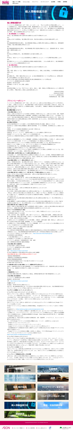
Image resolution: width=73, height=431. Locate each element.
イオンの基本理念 (31, 428)
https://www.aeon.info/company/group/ (42, 233)
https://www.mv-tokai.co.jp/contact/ (19, 250)
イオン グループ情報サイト (19, 428)
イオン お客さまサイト (42, 428)
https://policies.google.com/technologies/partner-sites (30, 309)
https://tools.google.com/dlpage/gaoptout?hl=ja (19, 334)
